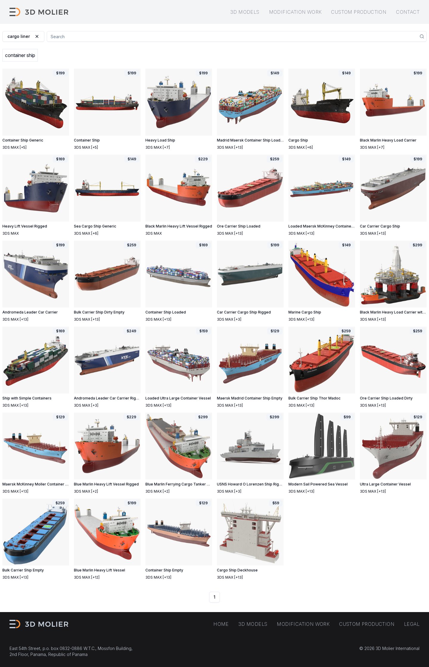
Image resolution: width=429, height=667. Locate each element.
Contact (407, 12)
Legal (411, 624)
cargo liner (23, 36)
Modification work (295, 12)
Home (221, 624)
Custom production (358, 12)
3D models (244, 12)
